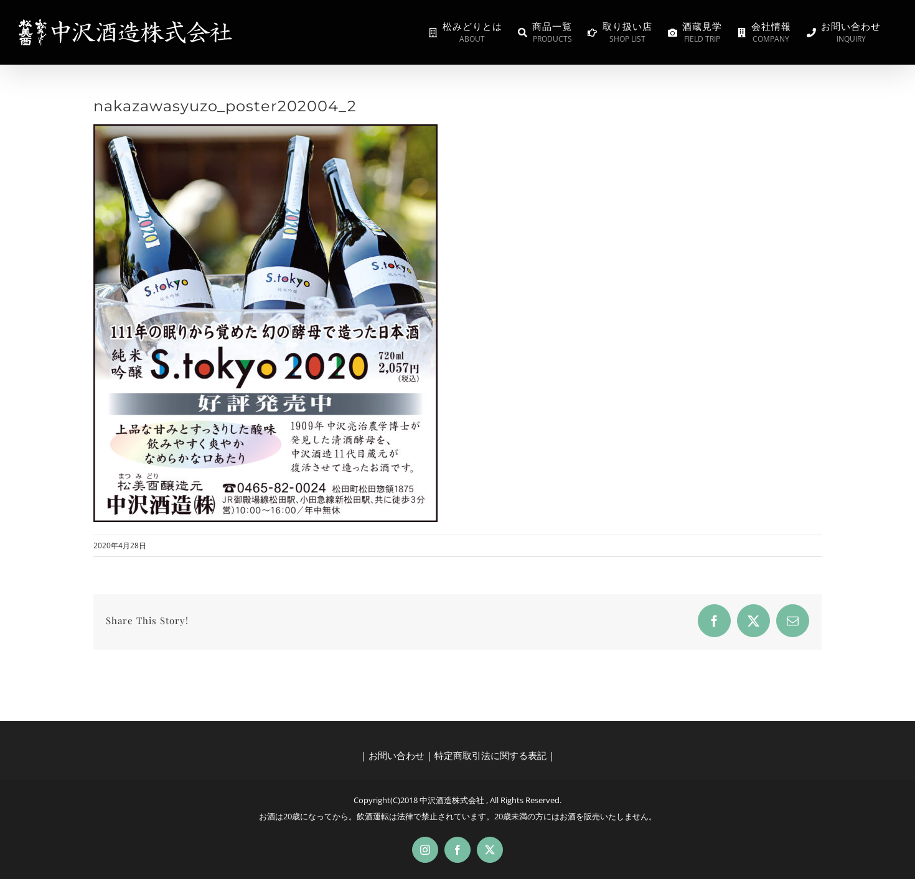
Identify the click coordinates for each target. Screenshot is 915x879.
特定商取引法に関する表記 (490, 755)
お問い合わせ (396, 755)
